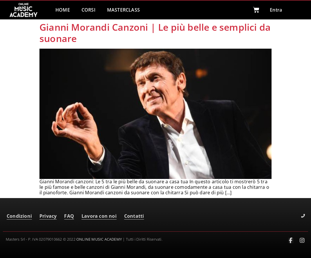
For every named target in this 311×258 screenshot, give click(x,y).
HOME (62, 10)
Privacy (48, 216)
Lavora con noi (99, 216)
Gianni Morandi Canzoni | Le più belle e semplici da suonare (155, 32)
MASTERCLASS (123, 10)
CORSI (88, 10)
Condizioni (19, 216)
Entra (276, 10)
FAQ (69, 216)
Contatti (134, 216)
